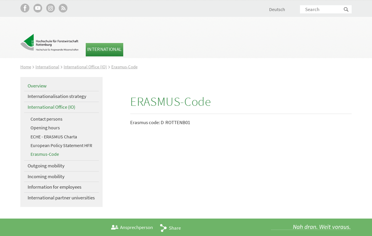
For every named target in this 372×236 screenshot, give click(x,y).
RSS (63, 7)
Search (346, 9)
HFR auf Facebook (24, 7)
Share (175, 228)
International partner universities (61, 197)
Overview (37, 86)
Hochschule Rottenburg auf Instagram (50, 7)
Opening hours (45, 127)
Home (25, 66)
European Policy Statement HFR (61, 145)
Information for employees (54, 187)
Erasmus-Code (124, 66)
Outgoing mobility (46, 165)
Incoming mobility (46, 176)
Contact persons (46, 119)
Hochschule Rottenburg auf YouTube (37, 7)
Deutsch (277, 9)
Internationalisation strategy (57, 96)
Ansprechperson (136, 227)
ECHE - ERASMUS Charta (54, 137)
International (104, 49)
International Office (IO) (85, 66)
